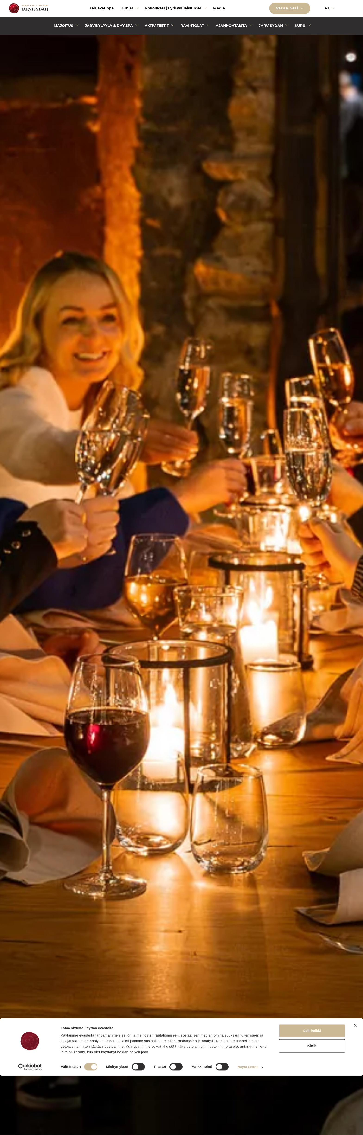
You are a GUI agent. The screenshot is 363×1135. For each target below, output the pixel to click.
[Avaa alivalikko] (137, 9)
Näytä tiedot (248, 1126)
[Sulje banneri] (355, 1084)
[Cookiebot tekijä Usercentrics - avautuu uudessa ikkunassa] (30, 1125)
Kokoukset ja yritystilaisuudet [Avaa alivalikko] (173, 8)
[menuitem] (102, 8)
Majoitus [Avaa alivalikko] (63, 25)
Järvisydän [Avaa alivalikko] (271, 25)
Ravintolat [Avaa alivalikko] (192, 25)
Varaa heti (288, 8)
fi (327, 8)
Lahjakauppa (102, 8)
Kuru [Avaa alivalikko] (300, 25)
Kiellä (312, 1105)
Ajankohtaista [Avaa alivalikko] (231, 25)
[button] (352, 8)
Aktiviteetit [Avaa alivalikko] (157, 25)
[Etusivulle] (28, 8)
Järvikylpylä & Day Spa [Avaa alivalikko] (109, 25)
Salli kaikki (312, 1089)
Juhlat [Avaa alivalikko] (127, 8)
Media (219, 8)
